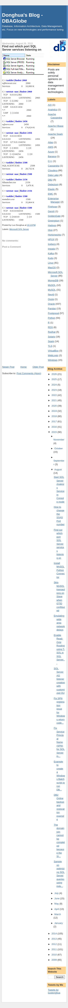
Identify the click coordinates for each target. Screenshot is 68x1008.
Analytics (52, 109)
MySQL (52, 289)
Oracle (51, 304)
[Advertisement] (23, 345)
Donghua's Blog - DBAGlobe (22, 18)
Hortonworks (54, 234)
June (57, 898)
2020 (54, 405)
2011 (54, 949)
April (57, 909)
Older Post (38, 367)
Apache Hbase (55, 126)
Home (23, 367)
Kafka (51, 253)
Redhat (51, 332)
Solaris (51, 336)
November (58, 439)
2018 (54, 416)
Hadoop (52, 225)
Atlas (50, 142)
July (56, 893)
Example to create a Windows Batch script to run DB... (59, 775)
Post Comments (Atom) (29, 373)
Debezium (53, 184)
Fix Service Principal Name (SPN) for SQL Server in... (59, 742)
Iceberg (52, 244)
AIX (50, 105)
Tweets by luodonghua (54, 991)
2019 (54, 411)
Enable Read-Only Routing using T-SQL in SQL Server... (59, 649)
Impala (51, 248)
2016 (54, 426)
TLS (50, 346)
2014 (54, 933)
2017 (54, 421)
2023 (54, 390)
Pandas (52, 308)
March (57, 914)
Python (51, 318)
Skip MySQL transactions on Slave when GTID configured (59, 596)
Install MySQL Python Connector (59, 570)
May (56, 903)
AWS (50, 147)
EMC (50, 193)
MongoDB (53, 280)
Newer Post (8, 367)
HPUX (51, 239)
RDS (50, 327)
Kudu (50, 258)
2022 (54, 395)
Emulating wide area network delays (59, 622)
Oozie (51, 299)
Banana (52, 156)
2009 (54, 959)
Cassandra (53, 165)
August (58, 469)
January (58, 923)
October (58, 448)
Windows (52, 360)
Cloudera (52, 170)
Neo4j (51, 294)
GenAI (51, 211)
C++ (50, 161)
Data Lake (53, 175)
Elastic (51, 189)
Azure (51, 151)
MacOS (52, 267)
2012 (54, 944)
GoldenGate (54, 216)
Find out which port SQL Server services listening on (59, 543)
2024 (54, 384)
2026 (54, 374)
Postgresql (53, 313)
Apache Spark (55, 134)
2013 (54, 938)
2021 (54, 400)
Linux (50, 262)
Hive (50, 230)
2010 (54, 954)
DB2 (50, 179)
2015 (54, 432)
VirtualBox (53, 350)
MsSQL (52, 285)
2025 (54, 379)
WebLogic (53, 355)
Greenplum (53, 220)
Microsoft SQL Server (19, 229)
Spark (51, 341)
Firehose (52, 206)
